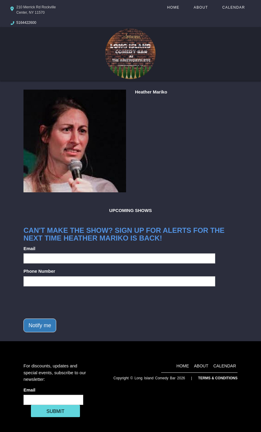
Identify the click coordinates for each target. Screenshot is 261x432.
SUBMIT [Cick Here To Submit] (55, 411)
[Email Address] (53, 400)
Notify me (40, 325)
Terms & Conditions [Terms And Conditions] (218, 378)
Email (29, 248)
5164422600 (26, 23)
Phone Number (39, 271)
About (201, 7)
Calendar (233, 7)
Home (173, 7)
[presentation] (68, 302)
